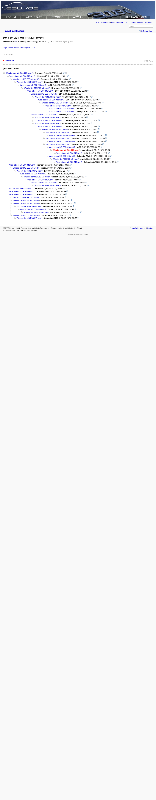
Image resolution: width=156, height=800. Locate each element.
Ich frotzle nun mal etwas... (21, 189)
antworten (9, 60)
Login (97, 22)
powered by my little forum (78, 234)
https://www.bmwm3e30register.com (19, 47)
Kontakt (150, 228)
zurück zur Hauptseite (15, 31)
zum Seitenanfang (138, 228)
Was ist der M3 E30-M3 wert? (19, 73)
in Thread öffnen (147, 31)
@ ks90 (70, 42)
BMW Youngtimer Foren (120, 22)
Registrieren (105, 22)
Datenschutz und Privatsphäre (142, 22)
